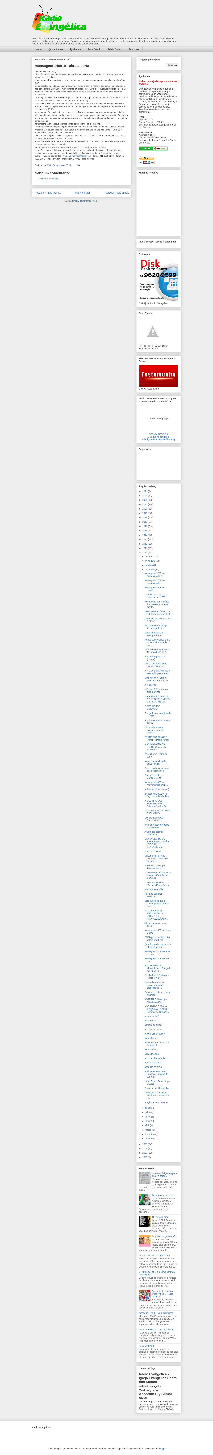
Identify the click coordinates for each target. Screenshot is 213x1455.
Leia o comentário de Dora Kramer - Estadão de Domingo (157, 875)
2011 (145, 548)
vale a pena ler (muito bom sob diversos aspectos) (157, 612)
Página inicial (82, 192)
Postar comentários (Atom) (85, 201)
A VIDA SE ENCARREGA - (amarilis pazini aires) (157, 672)
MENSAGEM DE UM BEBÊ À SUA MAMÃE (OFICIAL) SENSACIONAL (156, 843)
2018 (145, 517)
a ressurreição (151, 1054)
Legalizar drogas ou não (164, 1236)
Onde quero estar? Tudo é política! (156, 1329)
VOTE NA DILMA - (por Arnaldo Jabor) (155, 1000)
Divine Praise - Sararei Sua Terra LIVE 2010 (156, 679)
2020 (145, 508)
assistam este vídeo (154, 889)
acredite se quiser (153, 1025)
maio (147, 1121)
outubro (149, 565)
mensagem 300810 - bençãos (154, 589)
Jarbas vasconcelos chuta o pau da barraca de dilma (157, 642)
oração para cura (152, 1062)
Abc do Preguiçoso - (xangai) (154, 658)
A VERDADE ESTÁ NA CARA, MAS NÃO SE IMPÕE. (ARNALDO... (156, 1009)
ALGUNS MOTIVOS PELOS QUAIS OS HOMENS (155, 747)
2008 (145, 1148)
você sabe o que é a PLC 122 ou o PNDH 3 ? (157, 651)
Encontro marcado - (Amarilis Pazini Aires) (156, 883)
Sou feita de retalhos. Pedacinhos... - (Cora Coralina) (162, 1294)
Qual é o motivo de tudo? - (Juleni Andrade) (157, 945)
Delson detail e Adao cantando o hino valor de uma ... (156, 858)
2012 (145, 543)
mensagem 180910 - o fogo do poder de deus (156, 795)
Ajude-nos (75, 49)
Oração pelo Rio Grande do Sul (154, 1255)
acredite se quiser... (154, 1029)
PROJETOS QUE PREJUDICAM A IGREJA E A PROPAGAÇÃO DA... (156, 914)
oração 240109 (146, 1346)
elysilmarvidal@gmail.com (79, 156)
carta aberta (150, 1038)
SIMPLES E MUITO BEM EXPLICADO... (157, 812)
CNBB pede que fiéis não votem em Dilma (157, 938)
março (148, 1130)
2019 (145, 513)
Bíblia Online (115, 49)
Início (39, 49)
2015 (145, 530)
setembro (150, 569)
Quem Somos (55, 49)
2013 (145, 539)
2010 (145, 552)
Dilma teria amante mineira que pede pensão (154, 730)
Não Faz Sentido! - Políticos (153, 895)
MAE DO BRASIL (153, 851)
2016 (145, 526)
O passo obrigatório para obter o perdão (164, 1174)
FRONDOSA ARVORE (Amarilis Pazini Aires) (156, 738)
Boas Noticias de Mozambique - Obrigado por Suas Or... (157, 968)
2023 (145, 495)
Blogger (162, 1448)
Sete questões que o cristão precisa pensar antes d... (156, 904)
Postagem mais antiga (116, 192)
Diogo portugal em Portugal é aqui (153, 634)
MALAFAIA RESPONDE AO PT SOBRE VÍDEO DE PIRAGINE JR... (157, 699)
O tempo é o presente (163, 1195)
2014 (145, 535)
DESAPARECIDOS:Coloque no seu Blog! (158, 435)
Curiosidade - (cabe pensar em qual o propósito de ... (154, 985)
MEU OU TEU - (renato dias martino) (155, 690)
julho (147, 1112)
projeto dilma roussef (154, 1033)
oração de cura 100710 (155, 1102)
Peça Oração (94, 49)
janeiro (148, 1138)
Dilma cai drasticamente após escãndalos (156, 769)
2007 (145, 1153)
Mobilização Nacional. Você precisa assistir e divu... (156, 1095)
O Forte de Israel (160, 1217)
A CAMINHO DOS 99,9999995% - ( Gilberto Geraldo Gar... (156, 804)
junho (148, 1116)
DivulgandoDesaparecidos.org (158, 439)
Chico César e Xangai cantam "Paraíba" (155, 665)
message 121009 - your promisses (156, 1313)
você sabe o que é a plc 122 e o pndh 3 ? (156, 627)
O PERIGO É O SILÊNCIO (152, 707)
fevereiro (149, 1134)
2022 (145, 500)
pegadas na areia (153, 1067)
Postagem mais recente (48, 192)
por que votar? (151, 1016)
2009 (145, 1144)
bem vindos (150, 1049)
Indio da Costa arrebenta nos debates (156, 826)
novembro (150, 560)
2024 (145, 491)
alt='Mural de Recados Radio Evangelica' (158, 205)
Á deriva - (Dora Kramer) (156, 789)
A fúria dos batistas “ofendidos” (153, 833)
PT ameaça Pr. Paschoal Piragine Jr (156, 1043)
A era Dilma (150, 685)
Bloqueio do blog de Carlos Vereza (154, 776)
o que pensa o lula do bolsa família (155, 762)
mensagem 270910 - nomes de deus (154, 574)
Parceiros (134, 49)
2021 (145, 504)
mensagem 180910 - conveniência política (156, 783)
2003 (145, 1157)
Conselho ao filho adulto (156, 1088)
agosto (148, 1108)
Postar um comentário (49, 179)
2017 (145, 522)
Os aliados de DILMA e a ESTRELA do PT (156, 976)
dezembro (150, 556)
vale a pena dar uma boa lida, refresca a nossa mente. (156, 604)
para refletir (150, 1020)
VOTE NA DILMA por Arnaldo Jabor (154, 867)
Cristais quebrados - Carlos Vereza (154, 819)
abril (147, 1125)
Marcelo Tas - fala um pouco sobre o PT (155, 596)
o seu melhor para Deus (156, 1058)
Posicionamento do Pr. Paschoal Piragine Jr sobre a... (155, 1074)
